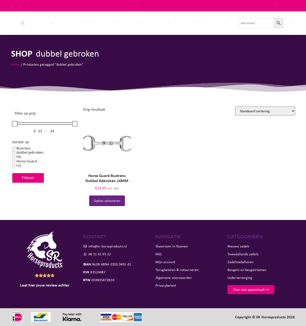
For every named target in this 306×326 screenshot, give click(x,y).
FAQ (291, 5)
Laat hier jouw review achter (44, 285)
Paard (119, 23)
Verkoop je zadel (197, 23)
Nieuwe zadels (52, 23)
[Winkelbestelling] (265, 111)
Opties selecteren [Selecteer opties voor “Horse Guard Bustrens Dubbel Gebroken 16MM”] (107, 200)
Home (15, 64)
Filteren (28, 178)
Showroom (168, 23)
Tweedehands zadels (88, 23)
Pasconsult (142, 23)
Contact (224, 23)
